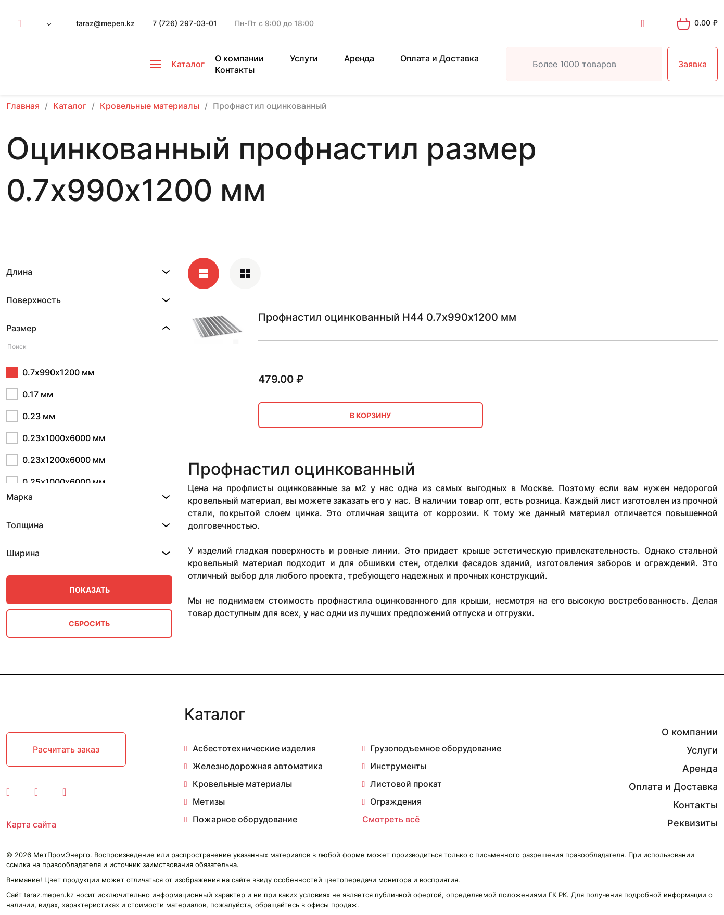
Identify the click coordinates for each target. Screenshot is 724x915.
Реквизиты (692, 823)
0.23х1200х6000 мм (55, 460)
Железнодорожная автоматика (258, 766)
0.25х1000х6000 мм (55, 481)
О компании (239, 58)
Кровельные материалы (242, 784)
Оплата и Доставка (439, 58)
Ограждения (396, 801)
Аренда (359, 58)
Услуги (304, 58)
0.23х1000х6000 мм (55, 438)
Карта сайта (31, 824)
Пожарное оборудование (245, 819)
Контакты (235, 70)
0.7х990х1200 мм (50, 372)
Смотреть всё (391, 819)
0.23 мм (30, 416)
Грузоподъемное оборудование (435, 748)
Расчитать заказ (66, 749)
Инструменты (398, 766)
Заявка (692, 64)
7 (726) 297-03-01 (185, 23)
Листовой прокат (406, 784)
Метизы (209, 801)
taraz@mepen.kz (105, 23)
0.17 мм (29, 394)
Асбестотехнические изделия (254, 748)
